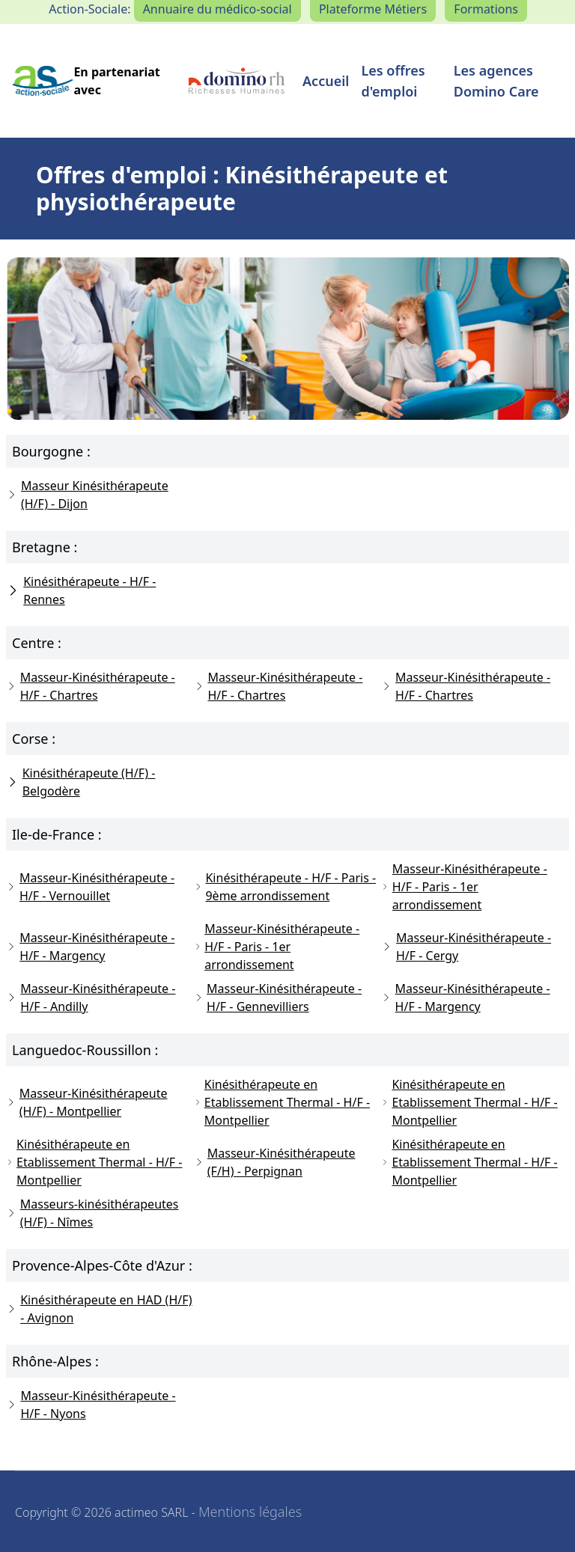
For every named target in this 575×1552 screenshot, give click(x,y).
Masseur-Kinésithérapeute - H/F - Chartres (90, 686)
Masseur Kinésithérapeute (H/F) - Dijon (87, 494)
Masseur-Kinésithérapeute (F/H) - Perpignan (275, 1162)
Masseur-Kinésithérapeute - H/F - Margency (90, 946)
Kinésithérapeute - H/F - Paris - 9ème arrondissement (285, 887)
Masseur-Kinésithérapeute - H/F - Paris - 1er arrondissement (464, 887)
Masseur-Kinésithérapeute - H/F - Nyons (91, 1404)
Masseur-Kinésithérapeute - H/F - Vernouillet (90, 887)
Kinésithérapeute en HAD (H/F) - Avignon (99, 1309)
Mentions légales (250, 1512)
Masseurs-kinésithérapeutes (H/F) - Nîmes (92, 1213)
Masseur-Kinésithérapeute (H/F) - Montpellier (87, 1102)
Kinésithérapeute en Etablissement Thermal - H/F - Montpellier (282, 1102)
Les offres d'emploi (393, 80)
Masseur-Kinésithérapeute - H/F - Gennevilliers (278, 997)
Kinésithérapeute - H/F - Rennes (81, 590)
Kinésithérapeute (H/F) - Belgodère (80, 782)
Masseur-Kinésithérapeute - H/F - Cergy (466, 946)
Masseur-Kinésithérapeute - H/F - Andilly (90, 997)
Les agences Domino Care (496, 80)
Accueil (325, 81)
